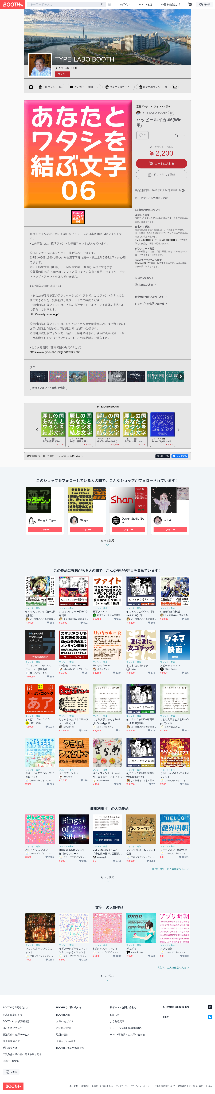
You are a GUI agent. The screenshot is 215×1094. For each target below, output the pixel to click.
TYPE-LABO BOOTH (108, 406)
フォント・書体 (162, 106)
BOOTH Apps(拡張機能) (16, 1021)
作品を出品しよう (171, 4)
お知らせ (114, 1014)
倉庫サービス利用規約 (102, 1086)
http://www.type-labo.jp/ (44, 314)
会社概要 (73, 1086)
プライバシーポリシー (141, 1086)
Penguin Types (47, 520)
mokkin (168, 520)
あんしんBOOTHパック (146, 240)
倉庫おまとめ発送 (66, 1041)
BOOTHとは (145, 4)
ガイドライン (121, 1086)
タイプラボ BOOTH (67, 68)
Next (178, 429)
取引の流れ (144, 278)
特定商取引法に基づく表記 (149, 297)
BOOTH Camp (11, 1061)
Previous (37, 429)
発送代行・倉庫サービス (16, 1034)
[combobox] (66, 4)
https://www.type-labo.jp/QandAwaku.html (55, 352)
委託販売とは (10, 1047)
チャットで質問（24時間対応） (127, 1028)
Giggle (84, 520)
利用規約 (85, 1086)
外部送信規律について (164, 1086)
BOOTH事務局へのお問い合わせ (127, 1034)
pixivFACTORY (142, 263)
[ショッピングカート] (189, 4)
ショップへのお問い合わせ (149, 303)
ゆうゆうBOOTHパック (170, 240)
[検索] (102, 4)
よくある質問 (117, 1021)
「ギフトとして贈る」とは (153, 198)
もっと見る (107, 543)
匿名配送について (12, 1028)
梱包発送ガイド (11, 1041)
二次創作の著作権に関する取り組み (22, 1054)
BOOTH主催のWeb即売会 (70, 1047)
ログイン (125, 4)
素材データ (142, 106)
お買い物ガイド (64, 1021)
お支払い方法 (145, 284)
